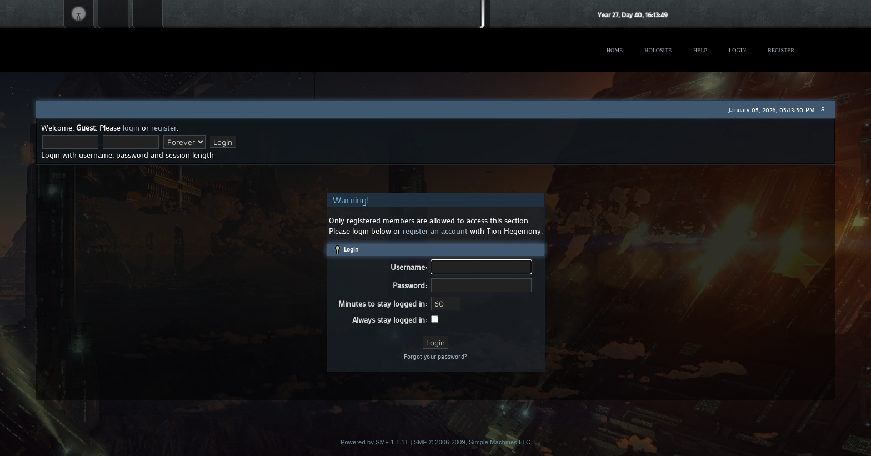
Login (737, 50)
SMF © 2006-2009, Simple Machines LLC (472, 442)
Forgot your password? (435, 356)
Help (700, 50)
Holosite (658, 50)
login (131, 127)
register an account (435, 231)
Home (615, 50)
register (164, 127)
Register (781, 50)
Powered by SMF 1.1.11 (374, 442)
